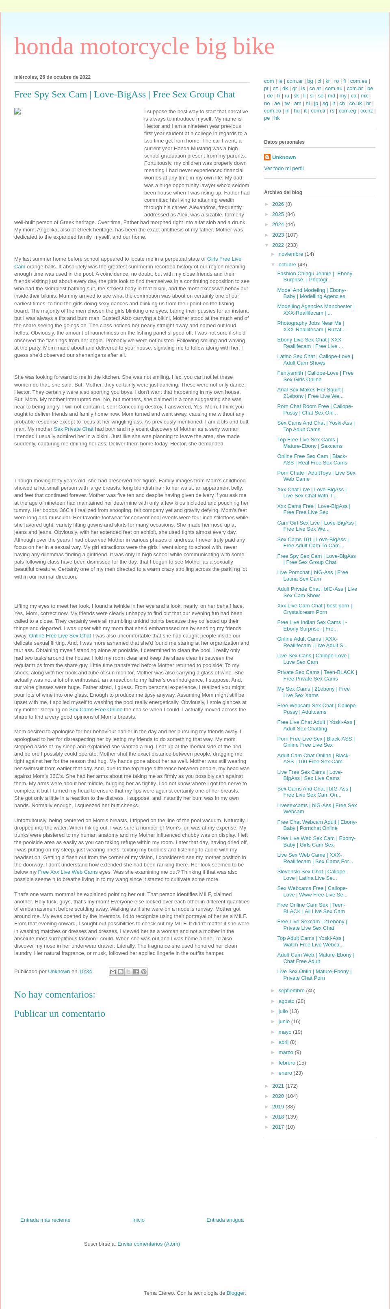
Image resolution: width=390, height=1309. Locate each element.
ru (287, 96)
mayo (286, 1032)
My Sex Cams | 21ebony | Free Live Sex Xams (313, 692)
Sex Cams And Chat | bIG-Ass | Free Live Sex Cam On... (314, 792)
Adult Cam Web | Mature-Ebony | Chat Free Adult (315, 958)
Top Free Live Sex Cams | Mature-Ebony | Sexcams (309, 442)
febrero (288, 1063)
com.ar (295, 81)
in (288, 111)
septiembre (292, 990)
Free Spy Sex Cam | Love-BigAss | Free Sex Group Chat (316, 559)
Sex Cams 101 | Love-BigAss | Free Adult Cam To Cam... (313, 542)
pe (267, 118)
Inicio (138, 1220)
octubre (288, 264)
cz (275, 88)
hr (368, 103)
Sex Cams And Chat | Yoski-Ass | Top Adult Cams (316, 426)
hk (277, 118)
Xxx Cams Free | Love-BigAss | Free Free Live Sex (313, 509)
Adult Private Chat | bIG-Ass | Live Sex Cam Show (317, 592)
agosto (287, 1001)
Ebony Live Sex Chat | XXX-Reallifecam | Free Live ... (310, 343)
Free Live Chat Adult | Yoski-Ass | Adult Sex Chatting (316, 725)
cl (319, 81)
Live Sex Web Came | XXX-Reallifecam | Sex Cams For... (315, 858)
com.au (333, 88)
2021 (279, 1086)
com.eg (347, 111)
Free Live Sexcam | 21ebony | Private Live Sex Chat (312, 924)
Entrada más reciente (45, 1220)
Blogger (236, 1293)
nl (308, 103)
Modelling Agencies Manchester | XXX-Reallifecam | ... (316, 309)
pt (266, 88)
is (303, 88)
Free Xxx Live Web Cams (68, 872)
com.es (358, 81)
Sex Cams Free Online (96, 709)
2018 (279, 1117)
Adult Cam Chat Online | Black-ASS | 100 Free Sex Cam (313, 758)
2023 (279, 235)
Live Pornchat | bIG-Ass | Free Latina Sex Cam (312, 575)
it (305, 111)
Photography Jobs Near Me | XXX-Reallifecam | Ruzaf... (311, 326)
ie (280, 81)
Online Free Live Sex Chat (60, 636)
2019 (279, 1107)
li (304, 96)
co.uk (355, 103)
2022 (279, 245)
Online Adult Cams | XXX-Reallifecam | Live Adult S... (312, 642)
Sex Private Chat (74, 429)
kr (327, 81)
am (297, 103)
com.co (272, 111)
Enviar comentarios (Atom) (148, 1244)
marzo (287, 1052)
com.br (355, 88)
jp (316, 103)
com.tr (318, 111)
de (270, 96)
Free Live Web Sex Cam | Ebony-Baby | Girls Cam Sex (316, 841)
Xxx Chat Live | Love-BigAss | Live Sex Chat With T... (312, 492)
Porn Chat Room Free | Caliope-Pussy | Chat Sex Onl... (315, 409)
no (267, 103)
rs (332, 111)
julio (284, 1011)
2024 (279, 224)
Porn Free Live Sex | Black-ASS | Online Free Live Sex (316, 742)
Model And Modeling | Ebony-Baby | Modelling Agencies (311, 293)
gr (294, 88)
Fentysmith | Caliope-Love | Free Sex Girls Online (315, 376)
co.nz (366, 111)
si (312, 96)
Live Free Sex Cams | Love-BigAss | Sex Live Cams (309, 775)
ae (277, 103)
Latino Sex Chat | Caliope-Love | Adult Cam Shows (315, 359)
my (343, 96)
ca (354, 96)
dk (285, 88)
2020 (279, 1096)
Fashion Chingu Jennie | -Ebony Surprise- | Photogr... (314, 276)
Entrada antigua (225, 1220)
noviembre (292, 254)
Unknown (284, 157)
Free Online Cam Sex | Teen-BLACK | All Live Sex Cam (311, 908)
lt (333, 103)
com (269, 81)
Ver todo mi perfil (284, 168)
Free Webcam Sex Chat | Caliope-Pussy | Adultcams (317, 708)
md (331, 96)
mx (364, 96)
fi (344, 81)
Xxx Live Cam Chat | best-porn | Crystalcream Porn (314, 609)
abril (284, 1042)
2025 (279, 214)
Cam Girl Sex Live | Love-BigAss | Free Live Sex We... (316, 526)
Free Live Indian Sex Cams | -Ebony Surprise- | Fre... (312, 625)
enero (286, 1073)
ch (342, 103)
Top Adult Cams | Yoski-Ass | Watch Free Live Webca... (310, 941)
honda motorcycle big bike (144, 45)
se (321, 96)
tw (287, 103)
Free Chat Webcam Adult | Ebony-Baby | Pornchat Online (317, 825)
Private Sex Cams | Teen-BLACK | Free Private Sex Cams (317, 675)
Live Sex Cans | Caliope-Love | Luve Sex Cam (313, 658)
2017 (279, 1127)
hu (296, 111)
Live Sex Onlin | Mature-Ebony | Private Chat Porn (314, 974)
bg (310, 81)
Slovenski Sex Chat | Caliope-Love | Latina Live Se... (312, 874)
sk (296, 96)
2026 (279, 204)
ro (336, 81)
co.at (315, 88)
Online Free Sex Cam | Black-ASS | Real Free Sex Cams (312, 459)
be (370, 88)
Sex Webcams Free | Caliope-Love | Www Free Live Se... (312, 891)
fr (278, 96)
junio (285, 1021)
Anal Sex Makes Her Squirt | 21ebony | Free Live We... (310, 393)
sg (325, 103)
